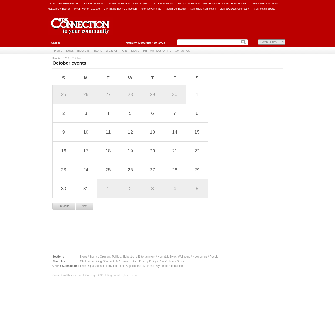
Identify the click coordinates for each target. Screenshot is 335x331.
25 (63, 94)
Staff (83, 261)
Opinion (105, 256)
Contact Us (182, 50)
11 (108, 132)
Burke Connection (119, 3)
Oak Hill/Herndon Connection (120, 8)
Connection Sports (264, 8)
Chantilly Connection (162, 3)
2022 (66, 58)
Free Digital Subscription (95, 266)
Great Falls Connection (266, 3)
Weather (111, 50)
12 (130, 132)
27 (108, 94)
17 (85, 150)
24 (85, 169)
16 (63, 150)
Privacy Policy (148, 261)
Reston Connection (176, 8)
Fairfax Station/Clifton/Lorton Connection (226, 3)
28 (130, 94)
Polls (124, 50)
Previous (63, 206)
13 (152, 132)
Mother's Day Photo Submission (163, 266)
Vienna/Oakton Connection (235, 8)
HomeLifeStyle (166, 256)
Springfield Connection (203, 8)
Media (135, 50)
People (214, 256)
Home (58, 50)
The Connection (80, 29)
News (70, 50)
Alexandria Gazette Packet (63, 3)
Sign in (55, 42)
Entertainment (146, 256)
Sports (97, 50)
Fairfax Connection (188, 3)
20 (152, 150)
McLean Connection (59, 8)
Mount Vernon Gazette (87, 8)
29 (152, 94)
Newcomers (200, 256)
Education (129, 256)
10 (85, 132)
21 (174, 150)
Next (84, 206)
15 (197, 132)
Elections (83, 50)
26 (85, 94)
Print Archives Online (157, 50)
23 (63, 169)
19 (130, 150)
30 (174, 94)
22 (197, 150)
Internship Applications (127, 266)
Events (56, 58)
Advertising (95, 261)
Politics (116, 256)
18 (108, 150)
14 (174, 132)
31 (85, 188)
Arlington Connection (93, 3)
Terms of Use (128, 261)
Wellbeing (184, 256)
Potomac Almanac (150, 8)
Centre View (140, 3)
